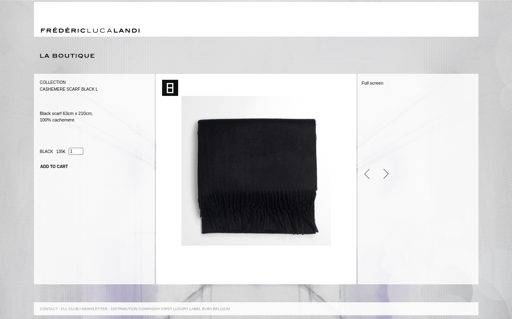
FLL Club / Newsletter (84, 309)
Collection (53, 82)
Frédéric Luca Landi (90, 30)
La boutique (259, 56)
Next (382, 174)
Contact (49, 309)
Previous (370, 174)
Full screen (372, 83)
